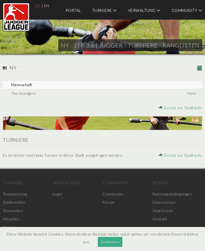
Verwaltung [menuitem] (144, 10)
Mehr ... (194, 93)
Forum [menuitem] (108, 202)
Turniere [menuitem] (104, 10)
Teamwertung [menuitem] (15, 194)
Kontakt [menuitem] (160, 218)
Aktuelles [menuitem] (11, 218)
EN (46, 5)
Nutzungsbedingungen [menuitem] (172, 194)
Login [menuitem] (57, 194)
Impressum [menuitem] (163, 210)
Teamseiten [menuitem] (13, 210)
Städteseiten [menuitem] (14, 202)
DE (37, 5)
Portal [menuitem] (73, 10)
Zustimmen (110, 241)
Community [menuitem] (187, 10)
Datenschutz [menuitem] (164, 202)
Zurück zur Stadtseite (181, 107)
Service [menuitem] (161, 183)
